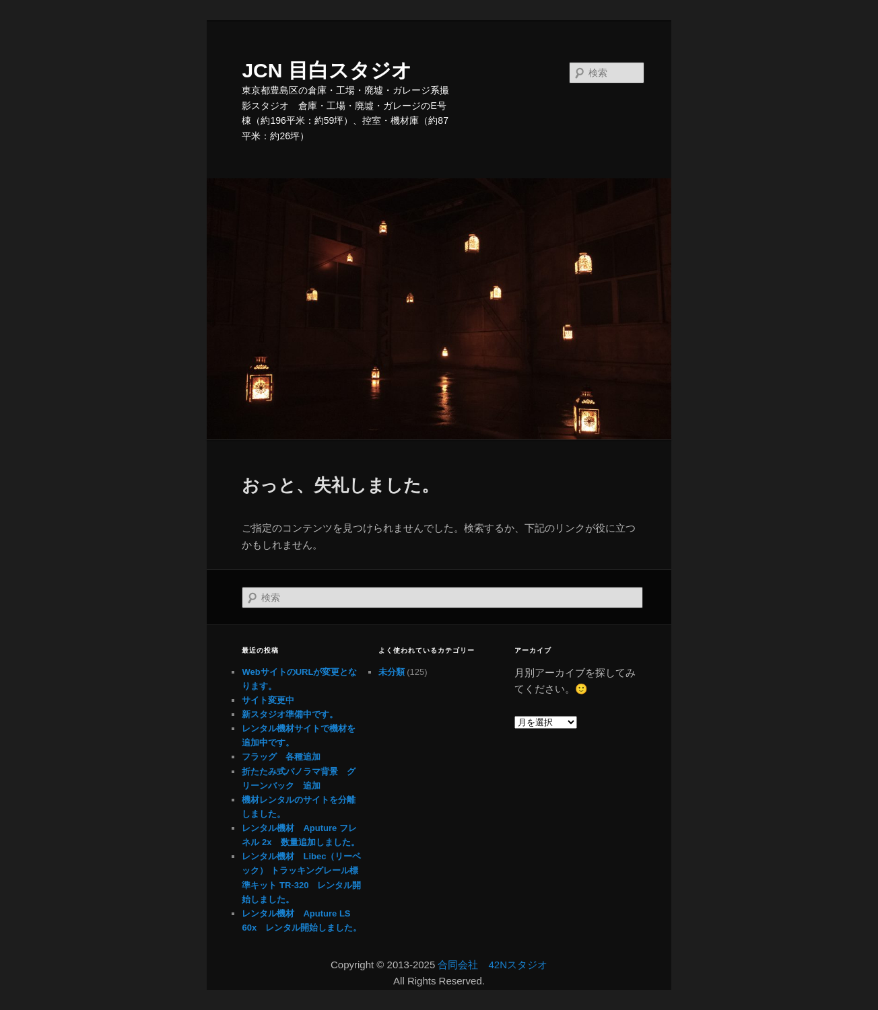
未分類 (391, 672)
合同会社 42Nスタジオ (492, 964)
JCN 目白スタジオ (326, 70)
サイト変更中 (268, 700)
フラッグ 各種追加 (281, 757)
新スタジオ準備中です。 (290, 714)
